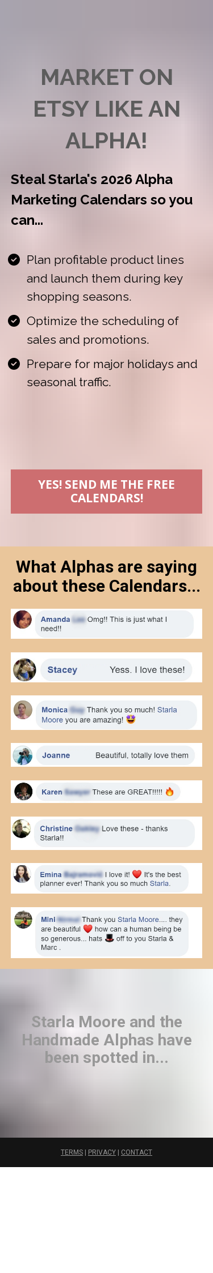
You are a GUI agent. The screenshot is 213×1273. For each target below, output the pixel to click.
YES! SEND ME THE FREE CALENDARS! (106, 491)
